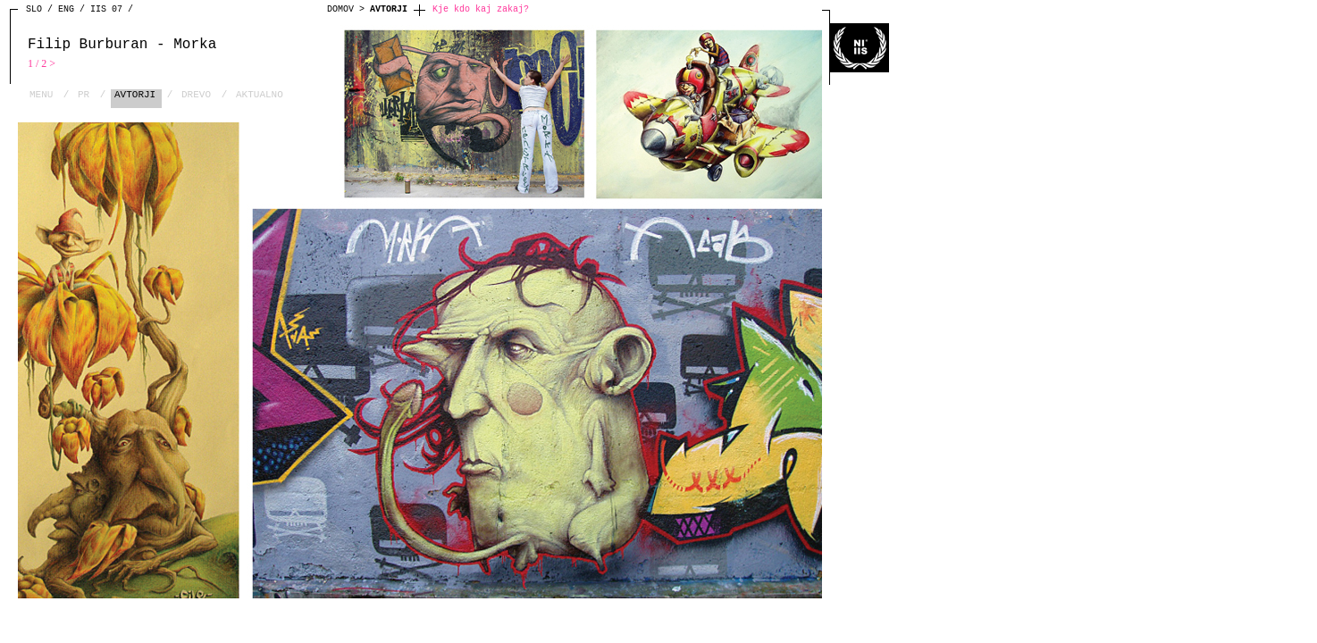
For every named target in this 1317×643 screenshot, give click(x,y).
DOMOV (340, 9)
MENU (41, 94)
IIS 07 (106, 9)
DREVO (196, 94)
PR (83, 94)
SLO (34, 9)
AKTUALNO (259, 94)
